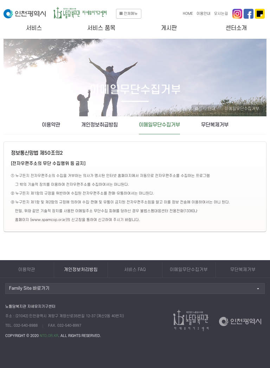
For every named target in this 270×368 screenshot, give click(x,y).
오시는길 (221, 14)
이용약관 (51, 125)
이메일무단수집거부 (242, 108)
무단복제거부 (215, 125)
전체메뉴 (129, 14)
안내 (212, 108)
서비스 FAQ (135, 269)
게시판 (169, 28)
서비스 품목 (101, 28)
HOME (188, 14)
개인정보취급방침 (99, 125)
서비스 (34, 28)
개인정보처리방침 (81, 269)
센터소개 (236, 28)
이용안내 (204, 14)
